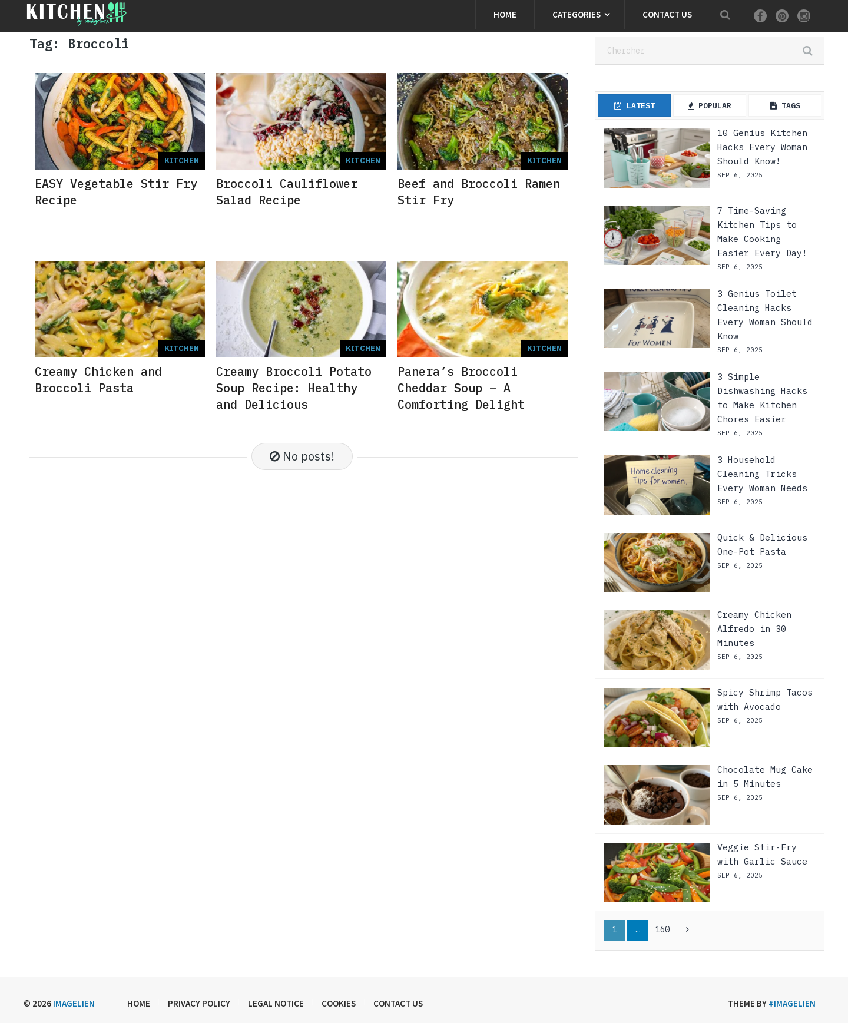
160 (662, 929)
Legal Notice (276, 1003)
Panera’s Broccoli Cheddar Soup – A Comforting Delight (461, 387)
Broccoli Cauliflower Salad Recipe (286, 192)
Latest (634, 106)
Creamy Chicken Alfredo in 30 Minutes (754, 628)
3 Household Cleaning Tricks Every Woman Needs (762, 474)
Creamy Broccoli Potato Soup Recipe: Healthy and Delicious (294, 387)
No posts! (302, 456)
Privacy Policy (199, 1003)
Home (504, 14)
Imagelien (74, 1003)
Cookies (339, 1003)
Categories (576, 14)
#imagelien (792, 1003)
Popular (709, 106)
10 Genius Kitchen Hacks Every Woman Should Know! (762, 147)
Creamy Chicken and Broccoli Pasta (98, 379)
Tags (785, 106)
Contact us (667, 14)
